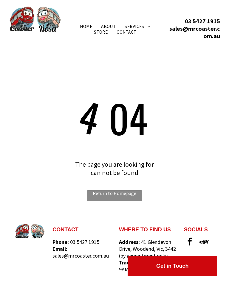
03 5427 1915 (202, 21)
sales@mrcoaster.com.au (80, 255)
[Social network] (204, 242)
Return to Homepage (114, 193)
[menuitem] (86, 26)
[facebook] (190, 242)
